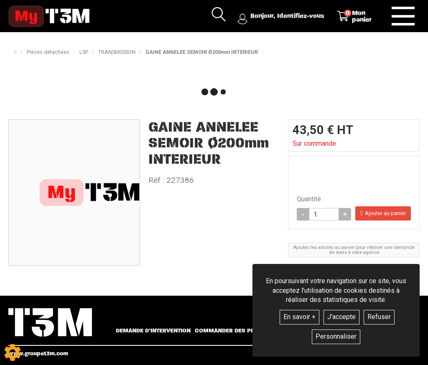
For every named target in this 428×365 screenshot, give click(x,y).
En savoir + (299, 317)
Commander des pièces (231, 331)
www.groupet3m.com (38, 353)
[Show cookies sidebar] (12, 352)
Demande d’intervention (153, 331)
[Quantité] (324, 214)
